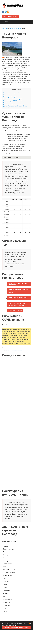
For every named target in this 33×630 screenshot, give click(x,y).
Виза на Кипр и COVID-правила (12, 101)
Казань (5, 567)
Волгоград (6, 561)
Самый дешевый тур (9, 97)
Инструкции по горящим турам (12, 99)
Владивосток (7, 558)
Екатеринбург (7, 564)
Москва (5, 546)
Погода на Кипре (8, 103)
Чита (4, 608)
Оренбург (6, 581)
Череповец (6, 605)
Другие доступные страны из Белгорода (15, 106)
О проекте (5, 625)
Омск (4, 578)
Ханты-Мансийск (8, 599)
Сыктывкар (6, 590)
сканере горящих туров (14, 350)
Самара (5, 584)
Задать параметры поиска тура (16, 627)
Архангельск (7, 552)
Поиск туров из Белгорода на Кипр (13, 105)
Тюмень (5, 593)
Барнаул (6, 555)
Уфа (4, 596)
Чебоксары (6, 602)
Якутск (5, 611)
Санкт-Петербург (8, 549)
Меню (7, 22)
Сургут (5, 587)
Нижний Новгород (9, 572)
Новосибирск (7, 575)
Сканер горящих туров (10, 16)
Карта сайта (12, 625)
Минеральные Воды (9, 569)
